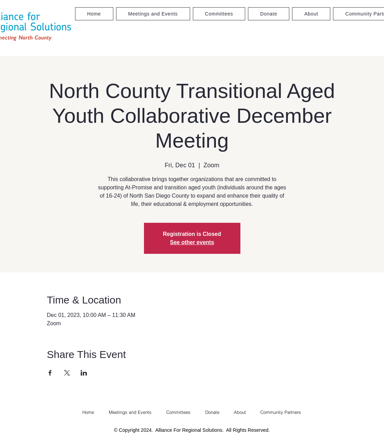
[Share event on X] (67, 373)
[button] (219, 13)
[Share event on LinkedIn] (84, 373)
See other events (192, 242)
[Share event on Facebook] (50, 373)
